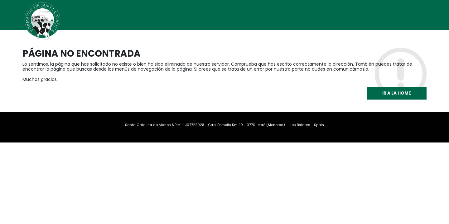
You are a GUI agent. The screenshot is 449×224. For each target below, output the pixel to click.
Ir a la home (396, 93)
